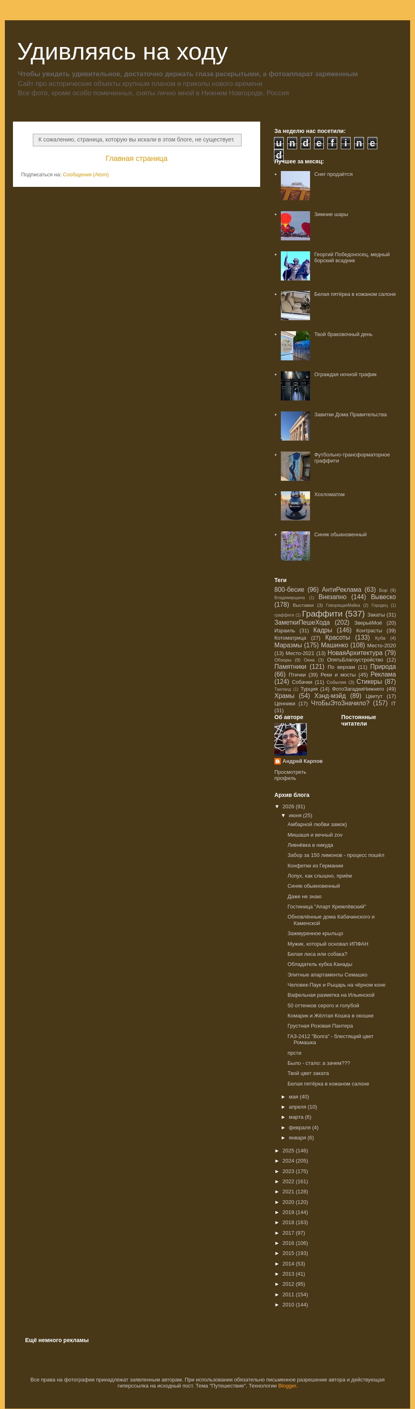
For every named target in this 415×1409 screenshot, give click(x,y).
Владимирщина (289, 597)
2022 (289, 1181)
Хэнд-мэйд (330, 695)
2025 (289, 1151)
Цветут (374, 696)
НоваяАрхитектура (355, 652)
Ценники (284, 703)
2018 (289, 1222)
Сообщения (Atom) (86, 174)
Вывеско (383, 596)
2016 (289, 1243)
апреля (298, 1107)
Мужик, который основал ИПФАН (327, 944)
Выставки (303, 605)
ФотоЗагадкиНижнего (358, 689)
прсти (294, 1053)
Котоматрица (290, 638)
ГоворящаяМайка (343, 605)
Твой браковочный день (343, 334)
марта (297, 1117)
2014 (289, 1264)
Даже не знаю (304, 896)
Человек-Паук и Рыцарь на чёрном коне (336, 985)
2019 (289, 1212)
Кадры (322, 630)
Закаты (376, 615)
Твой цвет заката (308, 1073)
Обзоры (282, 659)
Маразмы (288, 645)
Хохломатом (329, 494)
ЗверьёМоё (368, 623)
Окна (309, 659)
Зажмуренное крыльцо (315, 933)
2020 (289, 1202)
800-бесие (289, 589)
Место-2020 (381, 645)
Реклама (383, 674)
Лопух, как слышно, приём (319, 876)
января (298, 1138)
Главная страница (137, 158)
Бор (383, 590)
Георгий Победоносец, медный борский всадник (351, 257)
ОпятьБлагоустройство (355, 660)
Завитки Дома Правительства (350, 414)
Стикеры (369, 681)
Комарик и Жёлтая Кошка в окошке (330, 1016)
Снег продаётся (333, 174)
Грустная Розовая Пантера (320, 1026)
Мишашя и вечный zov (314, 835)
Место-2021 (300, 653)
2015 (289, 1253)
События (336, 682)
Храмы (284, 695)
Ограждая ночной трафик (345, 374)
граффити (284, 615)
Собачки (302, 682)
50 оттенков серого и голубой (323, 1005)
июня (296, 815)
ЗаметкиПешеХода (302, 622)
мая (294, 1097)
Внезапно (333, 596)
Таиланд (282, 689)
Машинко (334, 645)
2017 (289, 1233)
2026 (289, 806)
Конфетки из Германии (315, 866)
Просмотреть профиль (290, 775)
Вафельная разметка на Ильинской (330, 995)
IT (393, 703)
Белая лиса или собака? (317, 954)
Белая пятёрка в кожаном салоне (355, 294)
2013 (289, 1274)
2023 (289, 1171)
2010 (289, 1305)
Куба (380, 637)
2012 (289, 1284)
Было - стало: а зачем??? (318, 1063)
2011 (289, 1294)
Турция (309, 689)
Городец (380, 605)
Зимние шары (331, 214)
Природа (383, 666)
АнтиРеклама (341, 589)
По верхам (341, 667)
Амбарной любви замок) (317, 824)
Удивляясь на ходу (122, 51)
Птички (297, 675)
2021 (289, 1191)
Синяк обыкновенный (340, 534)
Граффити (322, 613)
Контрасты (369, 630)
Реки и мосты (338, 675)
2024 (289, 1161)
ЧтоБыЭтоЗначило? (340, 703)
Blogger (287, 1386)
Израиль (284, 630)
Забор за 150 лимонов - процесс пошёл (335, 855)
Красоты (337, 637)
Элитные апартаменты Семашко (327, 975)
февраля (300, 1127)
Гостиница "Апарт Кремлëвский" (326, 907)
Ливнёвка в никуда (310, 845)
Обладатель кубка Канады (319, 964)
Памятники (290, 666)
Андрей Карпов (302, 761)
